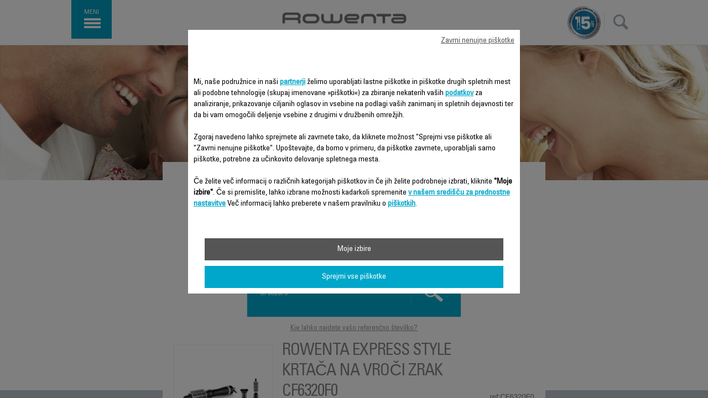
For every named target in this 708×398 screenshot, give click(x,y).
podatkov (459, 93)
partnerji (292, 82)
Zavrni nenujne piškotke (477, 41)
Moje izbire (354, 249)
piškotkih (401, 204)
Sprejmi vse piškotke (354, 277)
